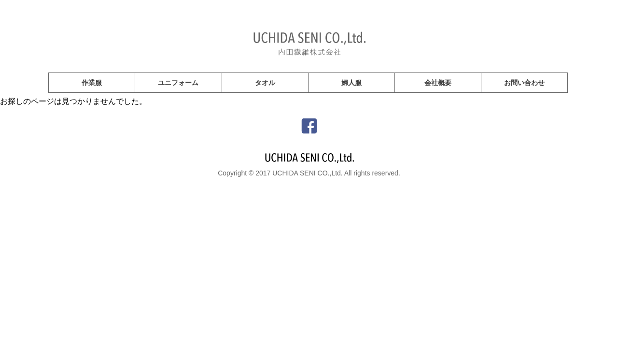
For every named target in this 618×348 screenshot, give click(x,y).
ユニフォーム (178, 83)
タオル (265, 83)
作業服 (92, 83)
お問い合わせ (524, 83)
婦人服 (351, 83)
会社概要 (437, 83)
